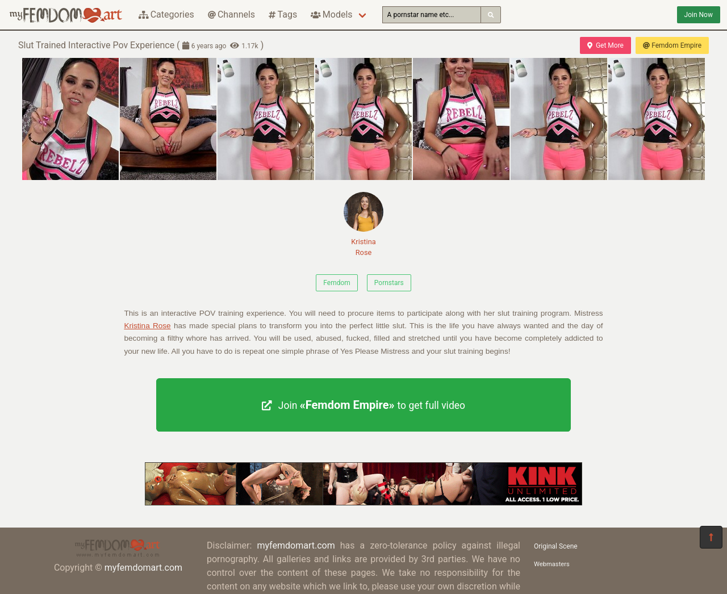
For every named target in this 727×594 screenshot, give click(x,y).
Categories (166, 14)
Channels (231, 14)
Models (331, 14)
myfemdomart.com (143, 567)
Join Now (698, 15)
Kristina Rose (363, 224)
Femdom (336, 283)
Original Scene (556, 546)
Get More (605, 45)
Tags (283, 14)
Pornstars (389, 283)
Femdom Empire (672, 45)
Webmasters (552, 564)
